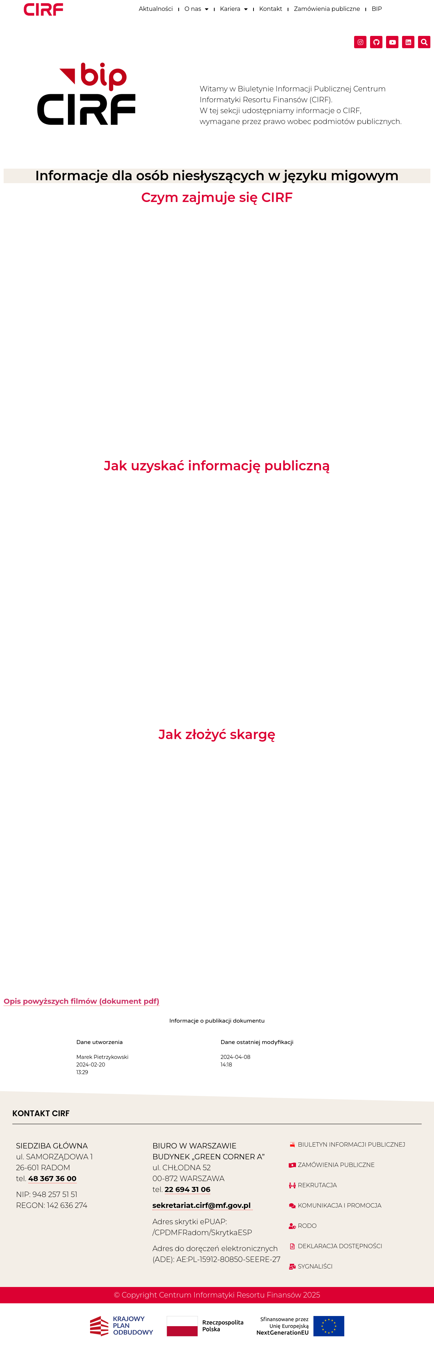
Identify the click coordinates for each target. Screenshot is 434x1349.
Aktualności (156, 7)
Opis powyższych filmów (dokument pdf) (81, 1001)
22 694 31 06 (188, 1189)
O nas (196, 8)
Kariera (234, 8)
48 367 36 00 (52, 1178)
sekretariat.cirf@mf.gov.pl (203, 1205)
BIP (377, 7)
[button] (424, 41)
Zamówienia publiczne (327, 7)
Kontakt (271, 7)
